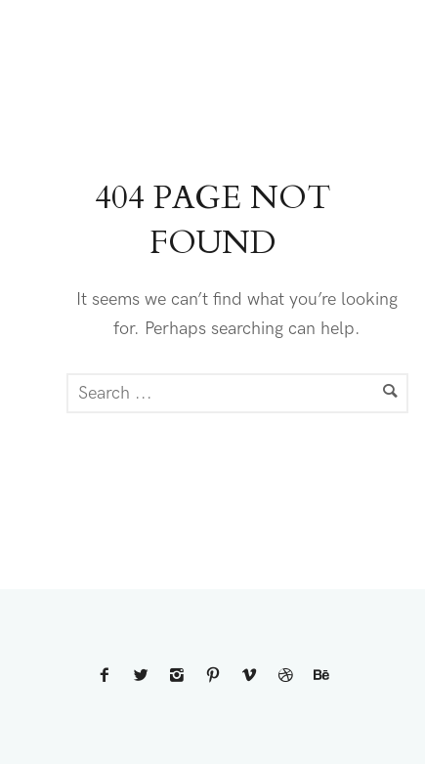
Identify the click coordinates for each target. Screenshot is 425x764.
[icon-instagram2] (180, 676)
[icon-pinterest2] (216, 676)
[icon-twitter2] (143, 676)
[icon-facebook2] (107, 676)
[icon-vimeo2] (252, 676)
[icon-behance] (321, 676)
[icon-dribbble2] (288, 676)
